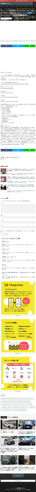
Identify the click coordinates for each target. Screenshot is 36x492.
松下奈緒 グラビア (5, 249)
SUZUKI (31, 6)
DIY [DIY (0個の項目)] (10, 398)
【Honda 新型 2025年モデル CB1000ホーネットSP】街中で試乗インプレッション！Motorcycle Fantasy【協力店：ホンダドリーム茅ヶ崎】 (21, 186)
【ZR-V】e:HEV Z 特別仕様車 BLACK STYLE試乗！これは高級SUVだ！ (26, 432)
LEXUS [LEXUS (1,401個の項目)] (23, 398)
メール (2, 220)
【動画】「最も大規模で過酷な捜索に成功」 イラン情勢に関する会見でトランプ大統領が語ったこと (18, 273)
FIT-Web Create (18, 489)
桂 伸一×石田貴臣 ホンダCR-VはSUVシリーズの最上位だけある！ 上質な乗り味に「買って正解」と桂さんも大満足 (9, 450)
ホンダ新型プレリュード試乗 (7, 432)
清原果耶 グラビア (5, 241)
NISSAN (7, 6)
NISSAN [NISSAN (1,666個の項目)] (12, 401)
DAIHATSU (26, 6)
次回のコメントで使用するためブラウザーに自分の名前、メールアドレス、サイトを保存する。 (18, 231)
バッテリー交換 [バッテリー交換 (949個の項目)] (31, 407)
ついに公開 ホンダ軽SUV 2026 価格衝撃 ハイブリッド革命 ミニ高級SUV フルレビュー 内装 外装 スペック (9, 469)
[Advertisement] (18, 30)
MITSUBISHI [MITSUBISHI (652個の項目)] (4, 401)
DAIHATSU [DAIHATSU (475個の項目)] (4, 398)
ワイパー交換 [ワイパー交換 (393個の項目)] (13, 409)
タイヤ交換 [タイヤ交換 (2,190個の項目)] (14, 407)
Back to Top (18, 475)
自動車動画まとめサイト (21, 488)
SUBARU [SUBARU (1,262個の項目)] (20, 401)
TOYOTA (2, 6)
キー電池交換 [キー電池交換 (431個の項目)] (5, 407)
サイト (2, 225)
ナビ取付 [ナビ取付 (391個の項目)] (22, 407)
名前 (2, 215)
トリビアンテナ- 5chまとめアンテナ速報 (10, 238)
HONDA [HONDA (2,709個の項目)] (16, 398)
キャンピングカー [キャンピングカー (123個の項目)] (27, 404)
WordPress (28, 489)
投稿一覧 (16, 157)
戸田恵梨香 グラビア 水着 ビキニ (9, 256)
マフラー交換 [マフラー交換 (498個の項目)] (5, 409)
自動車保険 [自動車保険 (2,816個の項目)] (22, 409)
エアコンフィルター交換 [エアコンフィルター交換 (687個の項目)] (15, 404)
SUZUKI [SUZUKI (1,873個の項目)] (27, 401)
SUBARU (21, 6)
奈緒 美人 (4, 264)
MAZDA (16, 6)
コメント (2, 203)
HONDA (11, 6)
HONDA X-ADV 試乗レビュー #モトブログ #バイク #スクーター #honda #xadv (26, 469)
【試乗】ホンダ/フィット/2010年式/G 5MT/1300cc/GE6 (25, 449)
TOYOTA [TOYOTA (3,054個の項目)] (4, 404)
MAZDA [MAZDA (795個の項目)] (30, 398)
